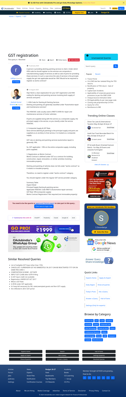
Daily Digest (90, 285)
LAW (104, 336)
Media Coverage (44, 391)
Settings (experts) (99, 355)
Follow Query (61, 60)
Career (96, 324)
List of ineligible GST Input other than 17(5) (27, 265)
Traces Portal (92, 79)
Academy (36, 12)
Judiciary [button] (58, 8)
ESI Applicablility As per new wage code (101, 100)
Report (50, 60)
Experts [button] (38, 8)
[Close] (123, 3)
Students (109, 321)
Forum (10, 372)
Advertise (56, 391)
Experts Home (91, 278)
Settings (11, 382)
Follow (16, 82)
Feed (47, 372)
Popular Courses (23, 12)
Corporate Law (105, 324)
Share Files (31, 376)
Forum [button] (31, 8)
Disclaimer (82, 391)
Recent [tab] (97, 74)
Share (42, 60)
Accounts (88, 324)
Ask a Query (74, 60)
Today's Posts (91, 292)
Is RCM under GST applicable (21, 284)
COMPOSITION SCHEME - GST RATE (24, 272)
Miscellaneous (97, 340)
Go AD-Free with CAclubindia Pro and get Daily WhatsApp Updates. (61, 3)
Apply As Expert (105, 278)
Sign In (121, 8)
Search (62, 351)
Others (104, 332)
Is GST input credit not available (22, 277)
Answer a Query (92, 298)
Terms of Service (69, 391)
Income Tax (89, 321)
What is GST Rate (17, 282)
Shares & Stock (103, 328)
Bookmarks (49, 376)
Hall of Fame (105, 298)
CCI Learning (69, 376)
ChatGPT (37, 218)
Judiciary (11, 379)
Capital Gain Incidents (95, 91)
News (29, 369)
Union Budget (89, 336)
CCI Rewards (50, 382)
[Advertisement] (63, 34)
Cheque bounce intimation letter (99, 98)
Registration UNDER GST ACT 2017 (23, 279)
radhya (13, 78)
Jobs (90, 12)
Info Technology (90, 328)
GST (96, 321)
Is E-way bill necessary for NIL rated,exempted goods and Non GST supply (38, 286)
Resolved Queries (99, 359)
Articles (10, 369)
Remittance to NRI (94, 107)
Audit (102, 321)
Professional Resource (92, 332)
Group (67, 379)
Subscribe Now (101, 232)
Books (57, 12)
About (18, 391)
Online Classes (101, 115)
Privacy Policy (94, 391)
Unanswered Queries (98, 57)
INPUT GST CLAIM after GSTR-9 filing (24, 274)
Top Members (50, 379)
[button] (110, 8)
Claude (56, 218)
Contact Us (106, 391)
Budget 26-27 (50, 369)
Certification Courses (34, 382)
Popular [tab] (89, 74)
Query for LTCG (93, 105)
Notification (31, 379)
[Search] (104, 8)
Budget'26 (105, 12)
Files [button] (51, 8)
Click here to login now (44, 206)
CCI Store (66, 8)
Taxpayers (112, 336)
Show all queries (104, 285)
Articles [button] (25, 8)
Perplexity (47, 218)
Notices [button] (45, 8)
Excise (99, 336)
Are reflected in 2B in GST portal (23, 289)
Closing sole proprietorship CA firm (100, 102)
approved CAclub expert (45, 203)
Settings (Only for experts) (95, 305)
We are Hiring (29, 391)
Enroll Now (110, 127)
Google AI (65, 218)
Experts (29, 372)
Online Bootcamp (79, 12)
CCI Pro (67, 12)
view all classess (101, 164)
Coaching (47, 12)
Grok (73, 218)
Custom (87, 340)
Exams (112, 328)
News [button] (19, 8)
